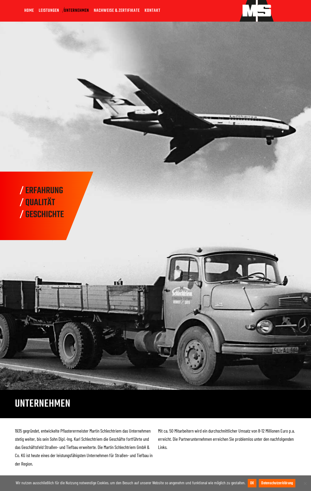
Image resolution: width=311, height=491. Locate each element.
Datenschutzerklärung (277, 483)
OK (252, 483)
